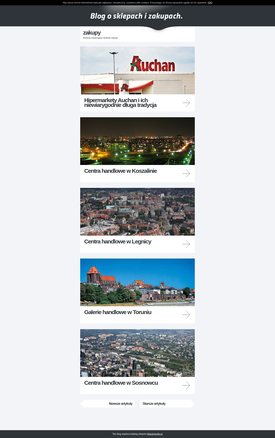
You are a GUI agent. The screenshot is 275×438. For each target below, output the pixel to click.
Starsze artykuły (154, 404)
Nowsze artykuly (120, 404)
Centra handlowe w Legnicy (117, 241)
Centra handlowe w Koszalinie (120, 170)
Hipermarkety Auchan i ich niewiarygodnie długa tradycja (120, 102)
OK (210, 2)
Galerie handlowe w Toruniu (117, 312)
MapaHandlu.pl (155, 434)
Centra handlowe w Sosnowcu (121, 382)
